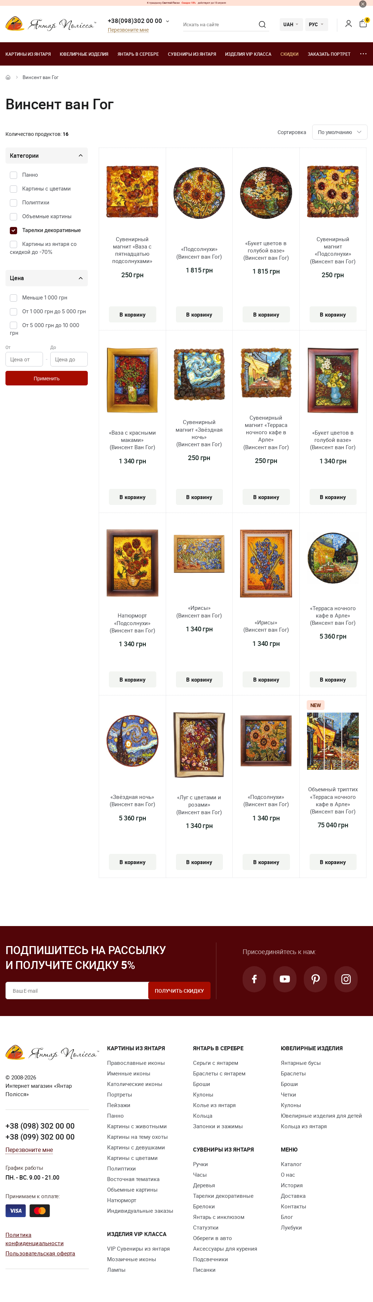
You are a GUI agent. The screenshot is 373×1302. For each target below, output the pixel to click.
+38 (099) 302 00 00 (40, 1137)
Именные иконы (128, 1073)
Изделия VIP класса (248, 54)
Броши (201, 1083)
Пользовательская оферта (40, 1253)
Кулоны (203, 1094)
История (292, 1185)
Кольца (202, 1115)
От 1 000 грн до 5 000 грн (54, 311)
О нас (288, 1174)
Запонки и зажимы (218, 1126)
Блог (287, 1216)
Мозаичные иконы (131, 1259)
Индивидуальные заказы (140, 1210)
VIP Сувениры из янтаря (138, 1248)
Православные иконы (136, 1062)
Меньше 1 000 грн (44, 297)
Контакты (293, 1206)
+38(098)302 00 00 (135, 20)
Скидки (289, 54)
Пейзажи (118, 1105)
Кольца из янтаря (304, 1126)
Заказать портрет (329, 54)
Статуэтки (206, 1227)
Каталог (291, 1164)
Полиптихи (35, 202)
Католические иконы (134, 1083)
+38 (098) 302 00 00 (40, 1126)
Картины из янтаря (28, 54)
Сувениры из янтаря (192, 54)
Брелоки (204, 1206)
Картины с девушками (136, 1147)
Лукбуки (291, 1227)
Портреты (119, 1094)
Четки (288, 1094)
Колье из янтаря (214, 1105)
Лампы (116, 1269)
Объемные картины (46, 216)
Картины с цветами (46, 188)
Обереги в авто (212, 1238)
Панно (30, 175)
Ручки (200, 1164)
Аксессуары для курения (225, 1248)
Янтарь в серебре (138, 54)
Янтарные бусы (301, 1062)
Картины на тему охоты (137, 1136)
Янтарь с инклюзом (218, 1216)
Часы (200, 1174)
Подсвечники (210, 1259)
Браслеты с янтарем (219, 1073)
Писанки (204, 1269)
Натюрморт (121, 1200)
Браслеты (293, 1073)
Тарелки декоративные (51, 230)
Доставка (293, 1195)
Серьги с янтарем (215, 1062)
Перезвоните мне (128, 30)
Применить (46, 378)
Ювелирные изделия (84, 54)
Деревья (204, 1185)
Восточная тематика (133, 1179)
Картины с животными (137, 1126)
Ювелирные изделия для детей (321, 1115)
